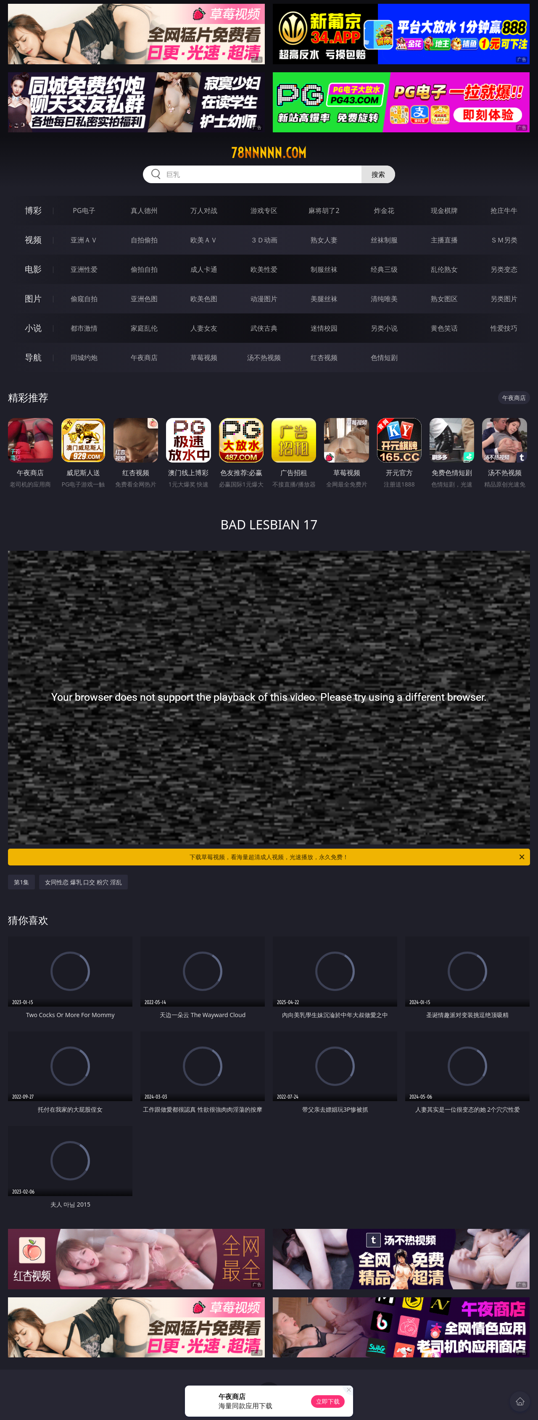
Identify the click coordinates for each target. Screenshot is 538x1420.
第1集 (21, 882)
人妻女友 (203, 328)
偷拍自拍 (144, 269)
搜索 (378, 174)
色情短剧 (384, 357)
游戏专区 (264, 210)
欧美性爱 (264, 269)
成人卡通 (203, 269)
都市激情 (84, 328)
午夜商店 (144, 357)
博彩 (33, 210)
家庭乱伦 (144, 328)
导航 (33, 357)
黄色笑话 (444, 328)
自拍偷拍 (144, 240)
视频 (33, 239)
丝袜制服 (384, 240)
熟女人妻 (324, 240)
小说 (33, 328)
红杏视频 (324, 357)
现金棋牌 (444, 210)
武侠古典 (264, 328)
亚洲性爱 (84, 269)
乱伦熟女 (444, 269)
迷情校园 (324, 328)
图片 (33, 298)
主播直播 (444, 240)
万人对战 (203, 210)
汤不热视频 (264, 357)
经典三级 (384, 269)
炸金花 (384, 210)
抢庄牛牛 (504, 210)
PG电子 (84, 210)
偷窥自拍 (84, 298)
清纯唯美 (384, 298)
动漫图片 (264, 298)
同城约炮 (84, 357)
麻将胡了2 (324, 210)
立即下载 (328, 1401)
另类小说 (384, 328)
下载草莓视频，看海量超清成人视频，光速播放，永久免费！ (358, 857)
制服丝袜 (324, 269)
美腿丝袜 (324, 298)
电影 (33, 269)
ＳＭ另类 (504, 240)
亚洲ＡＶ (84, 240)
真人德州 (144, 210)
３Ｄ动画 (264, 240)
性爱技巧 (504, 328)
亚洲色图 (144, 298)
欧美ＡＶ (203, 240)
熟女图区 (444, 298)
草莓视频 (203, 357)
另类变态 (504, 269)
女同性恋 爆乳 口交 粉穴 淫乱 (83, 882)
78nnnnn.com (268, 153)
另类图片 (504, 298)
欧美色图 (203, 298)
